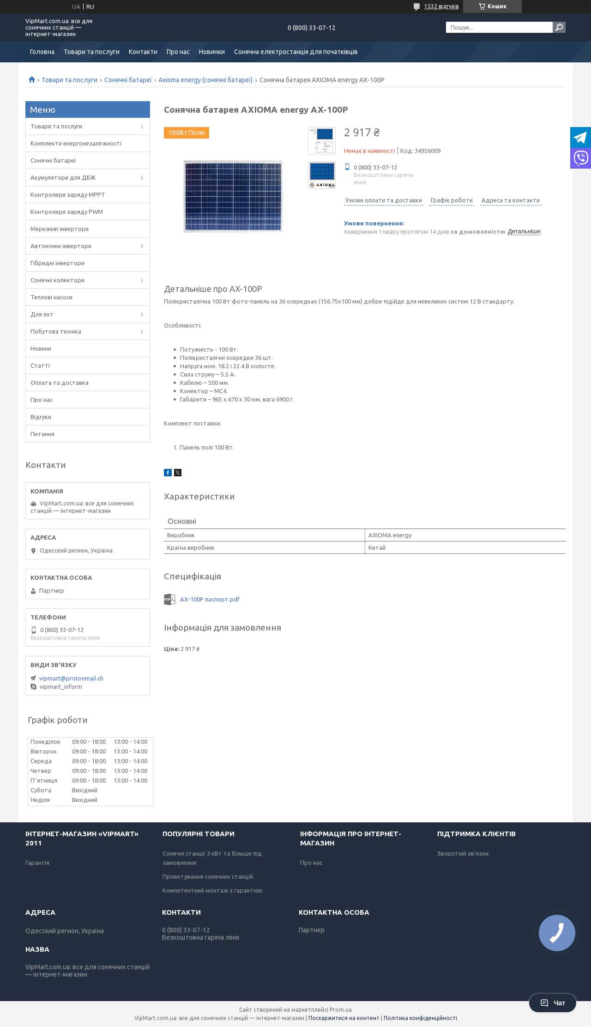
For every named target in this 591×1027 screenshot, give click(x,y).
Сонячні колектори (57, 280)
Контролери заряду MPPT (67, 194)
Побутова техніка (55, 331)
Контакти (143, 51)
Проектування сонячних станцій (208, 876)
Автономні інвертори (60, 246)
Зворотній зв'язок (463, 853)
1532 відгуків (441, 6)
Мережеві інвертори (59, 228)
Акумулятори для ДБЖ (63, 177)
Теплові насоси (51, 297)
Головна (42, 51)
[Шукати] (559, 27)
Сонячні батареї (128, 80)
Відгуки (40, 416)
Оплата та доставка (59, 382)
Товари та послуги (92, 51)
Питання (42, 434)
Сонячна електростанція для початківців (296, 51)
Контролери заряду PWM (66, 211)
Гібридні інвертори (57, 263)
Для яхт (42, 314)
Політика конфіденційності (420, 1018)
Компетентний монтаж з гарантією (213, 890)
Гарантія (37, 862)
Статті (40, 365)
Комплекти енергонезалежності (75, 143)
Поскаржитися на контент (344, 1018)
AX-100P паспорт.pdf (210, 599)
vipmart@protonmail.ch (71, 678)
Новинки (212, 51)
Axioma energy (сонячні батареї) (205, 80)
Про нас (178, 51)
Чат (552, 1003)
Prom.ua (341, 1010)
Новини (40, 348)
